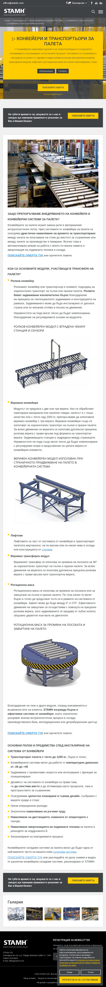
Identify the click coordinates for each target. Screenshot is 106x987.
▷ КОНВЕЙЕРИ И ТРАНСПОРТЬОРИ (79, 21)
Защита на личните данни (48, 978)
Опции (69, 972)
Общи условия (29, 978)
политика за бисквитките (71, 963)
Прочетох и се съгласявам (80, 979)
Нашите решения (19, 21)
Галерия (62, 71)
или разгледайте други (53, 94)
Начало (7, 21)
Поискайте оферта (53, 87)
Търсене (93, 11)
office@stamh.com (13, 3)
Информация (46, 71)
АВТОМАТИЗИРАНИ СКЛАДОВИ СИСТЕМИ (46, 21)
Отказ (91, 972)
